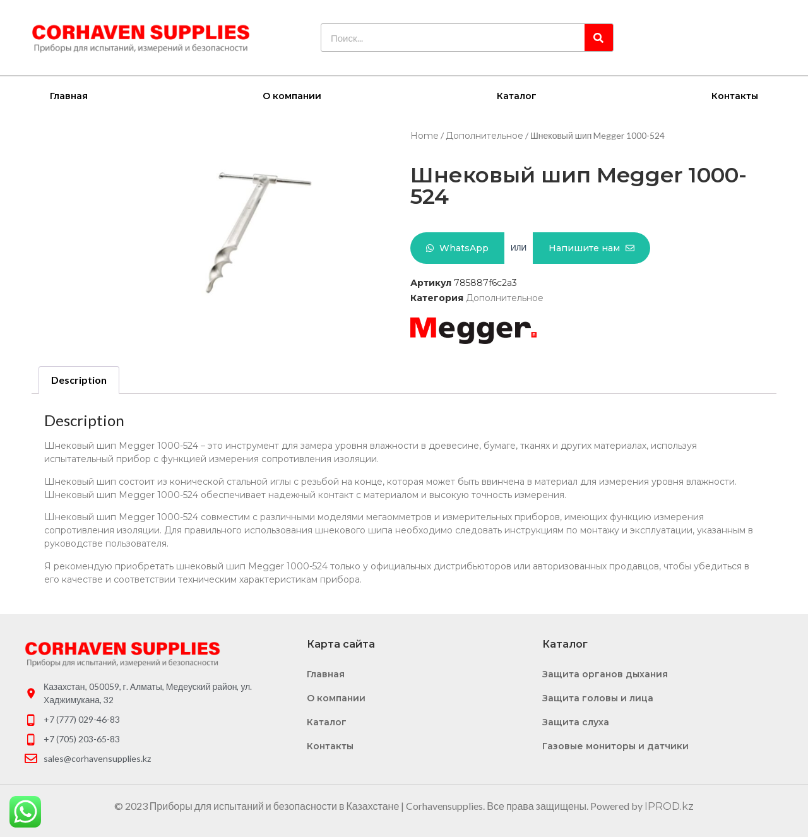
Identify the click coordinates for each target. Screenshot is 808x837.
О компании (292, 95)
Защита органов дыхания (605, 673)
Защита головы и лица (597, 697)
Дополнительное (484, 135)
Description (79, 379)
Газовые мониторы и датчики (615, 745)
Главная (69, 95)
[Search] (599, 37)
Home (424, 135)
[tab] (79, 379)
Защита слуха (575, 721)
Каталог (517, 95)
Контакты (734, 95)
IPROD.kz (669, 806)
